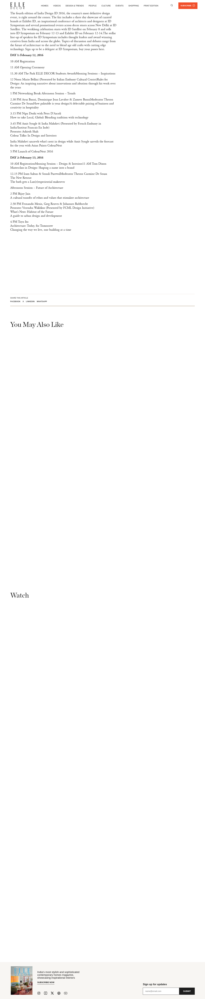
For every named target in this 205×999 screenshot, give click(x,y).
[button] (16, 301)
